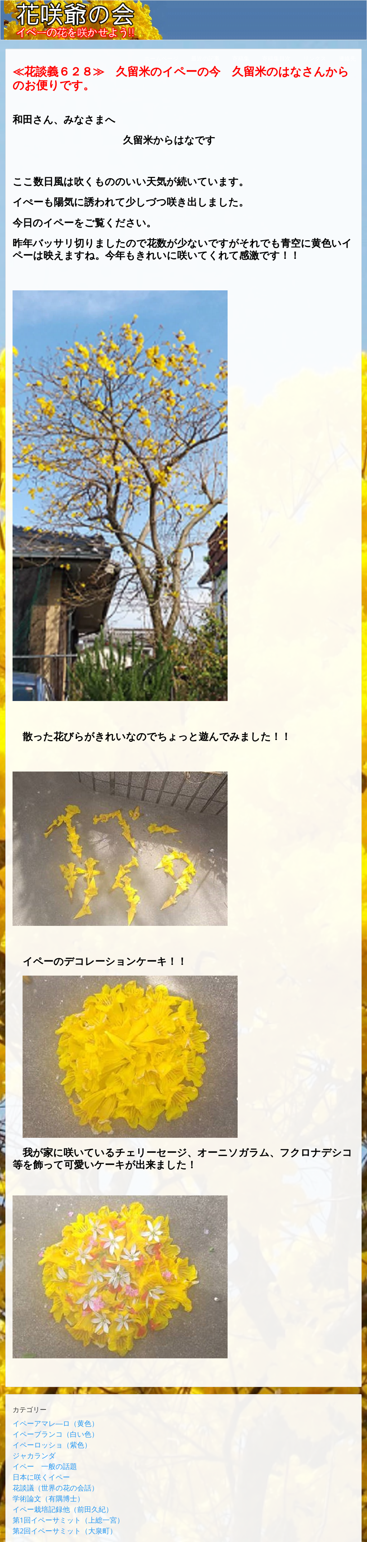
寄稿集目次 (276, 58)
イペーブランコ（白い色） (47, 1431)
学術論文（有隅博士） (41, 1483)
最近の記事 (205, 58)
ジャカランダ (30, 1448)
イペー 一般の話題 (38, 1457)
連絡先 (347, 58)
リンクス (314, 58)
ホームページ (161, 58)
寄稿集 (240, 58)
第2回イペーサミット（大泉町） (54, 1508)
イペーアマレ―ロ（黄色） (47, 1422)
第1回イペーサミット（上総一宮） (57, 1500)
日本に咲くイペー (35, 1465)
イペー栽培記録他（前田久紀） (53, 1491)
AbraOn (126, 1529)
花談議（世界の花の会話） (47, 1474)
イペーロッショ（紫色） (44, 1440)
